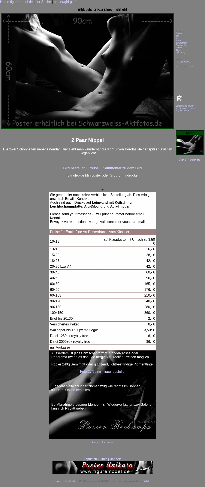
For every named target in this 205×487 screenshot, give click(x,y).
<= (177, 66)
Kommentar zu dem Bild (122, 168)
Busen (179, 33)
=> (191, 66)
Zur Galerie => (190, 160)
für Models (70, 481)
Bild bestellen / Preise (81, 168)
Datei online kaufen (185, 106)
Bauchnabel (181, 45)
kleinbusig (180, 52)
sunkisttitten (181, 43)
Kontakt (95, 442)
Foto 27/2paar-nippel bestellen (103, 371)
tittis (178, 36)
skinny (179, 47)
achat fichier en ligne (185, 108)
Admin (147, 481)
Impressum (107, 442)
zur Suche (43, 2)
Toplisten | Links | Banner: (102, 459)
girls (178, 50)
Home (58, 481)
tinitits (178, 40)
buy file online (182, 110)
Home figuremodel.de (16, 2)
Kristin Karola (183, 62)
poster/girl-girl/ (64, 2)
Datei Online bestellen (73, 390)
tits (177, 38)
